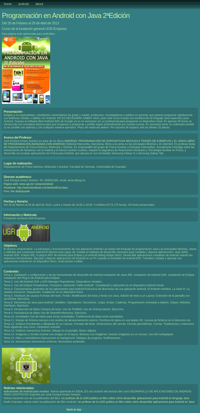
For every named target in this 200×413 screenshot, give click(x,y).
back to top (75, 409)
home (8, 4)
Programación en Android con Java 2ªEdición (66, 15)
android (23, 4)
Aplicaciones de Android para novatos (26, 391)
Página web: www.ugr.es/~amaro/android (28, 183)
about (39, 4)
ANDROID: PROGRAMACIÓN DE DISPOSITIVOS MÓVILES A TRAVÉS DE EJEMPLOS (117, 140)
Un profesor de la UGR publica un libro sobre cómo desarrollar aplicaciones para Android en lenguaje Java (125, 398)
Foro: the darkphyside (17, 191)
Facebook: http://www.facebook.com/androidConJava (36, 187)
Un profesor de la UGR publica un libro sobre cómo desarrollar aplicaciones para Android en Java (136, 401)
